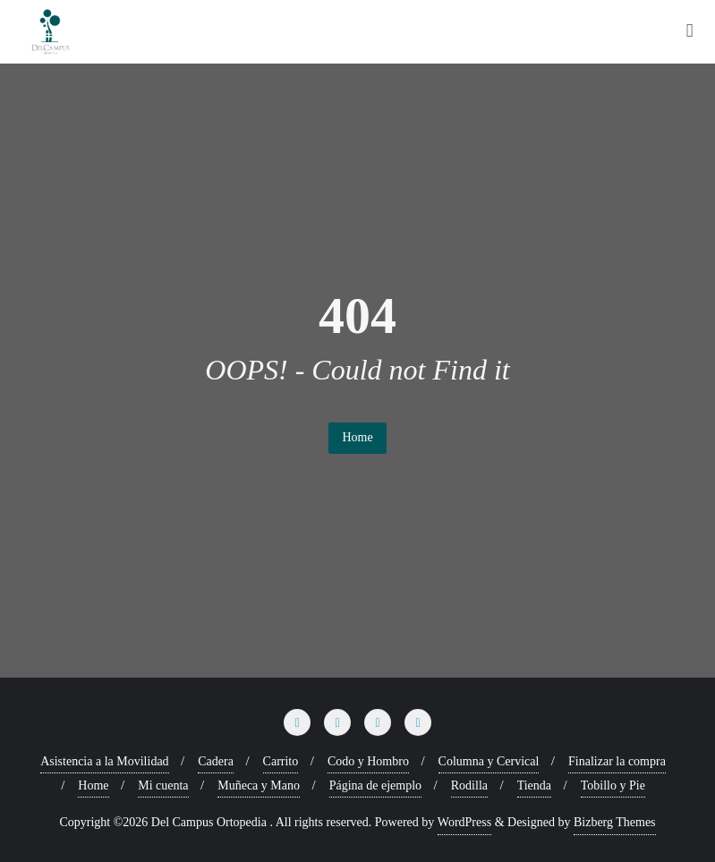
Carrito (281, 761)
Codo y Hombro (368, 761)
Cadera (216, 761)
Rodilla (469, 785)
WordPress (464, 822)
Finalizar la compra (617, 761)
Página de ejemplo (375, 785)
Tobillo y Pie (613, 785)
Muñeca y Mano (258, 785)
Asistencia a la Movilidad (104, 761)
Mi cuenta (163, 785)
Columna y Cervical (489, 761)
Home (357, 437)
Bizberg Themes (615, 822)
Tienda (534, 785)
